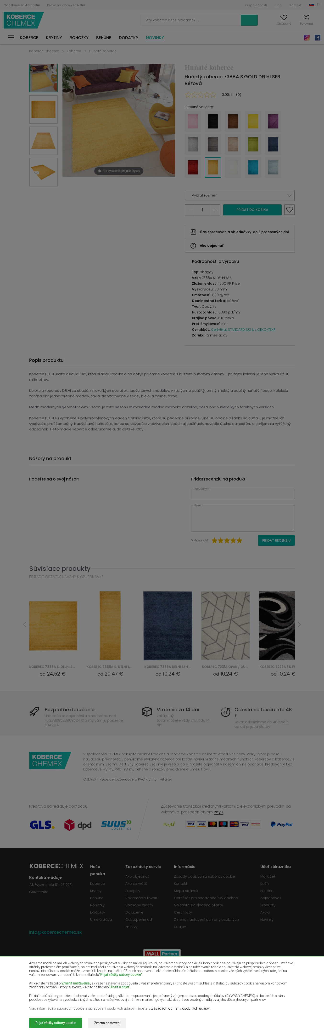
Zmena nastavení (109, 1023)
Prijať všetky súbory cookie (55, 1023)
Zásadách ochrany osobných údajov (180, 1009)
